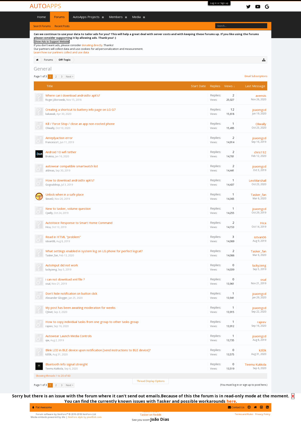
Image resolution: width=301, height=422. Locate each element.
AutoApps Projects (86, 17)
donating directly (92, 45)
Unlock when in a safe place (64, 194)
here (231, 401)
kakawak (50, 114)
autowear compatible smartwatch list (71, 166)
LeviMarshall (257, 180)
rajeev (49, 326)
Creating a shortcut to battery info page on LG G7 (80, 109)
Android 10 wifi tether (60, 152)
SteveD (49, 199)
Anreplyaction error (59, 138)
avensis (261, 96)
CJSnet (49, 312)
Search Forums (42, 26)
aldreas (49, 170)
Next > (69, 76)
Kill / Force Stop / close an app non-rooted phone (80, 124)
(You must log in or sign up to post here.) (243, 385)
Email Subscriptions (256, 76)
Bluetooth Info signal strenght (66, 364)
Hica (48, 227)
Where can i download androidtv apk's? (72, 95)
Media (136, 17)
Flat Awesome (42, 407)
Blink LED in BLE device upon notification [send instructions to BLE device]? (98, 350)
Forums (59, 17)
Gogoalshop (52, 184)
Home (41, 17)
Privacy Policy (262, 414)
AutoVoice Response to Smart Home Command (78, 223)
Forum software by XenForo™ (66, 414)
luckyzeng (51, 269)
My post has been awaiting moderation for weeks (80, 308)
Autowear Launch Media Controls (68, 336)
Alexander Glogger (56, 298)
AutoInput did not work (61, 265)
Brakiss (49, 156)
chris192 (260, 152)
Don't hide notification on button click (71, 293)
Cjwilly (49, 213)
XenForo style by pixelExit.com (85, 417)
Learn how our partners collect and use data (61, 52)
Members (116, 17)
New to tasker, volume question (68, 208)
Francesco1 (52, 142)
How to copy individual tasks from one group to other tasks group (92, 322)
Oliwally (49, 128)
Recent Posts (62, 26)
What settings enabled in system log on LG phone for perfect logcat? (94, 251)
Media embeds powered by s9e (48, 417)
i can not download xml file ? (65, 279)
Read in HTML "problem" (63, 237)
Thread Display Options (150, 381)
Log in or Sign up (219, 3)
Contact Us (236, 407)
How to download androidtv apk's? (69, 180)
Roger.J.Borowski (55, 100)
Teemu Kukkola (54, 368)
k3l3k (48, 354)
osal (47, 283)
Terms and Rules (244, 414)
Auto (45, 6)
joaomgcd (259, 110)
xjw (47, 340)
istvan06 (50, 241)
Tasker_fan (258, 195)
